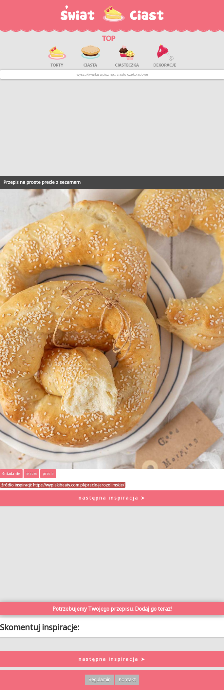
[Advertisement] (112, 127)
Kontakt (127, 679)
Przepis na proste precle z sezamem (42, 182)
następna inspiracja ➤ (112, 498)
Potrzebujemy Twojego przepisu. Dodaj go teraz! (112, 608)
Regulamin (99, 679)
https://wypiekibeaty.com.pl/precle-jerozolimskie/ (78, 484)
